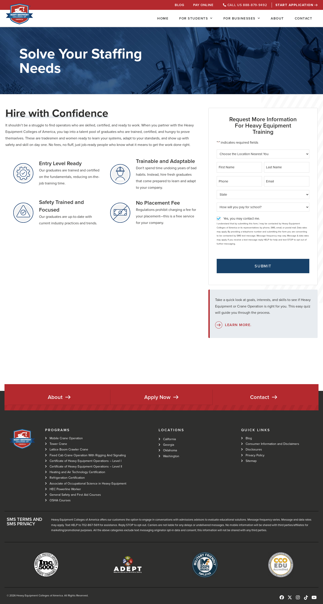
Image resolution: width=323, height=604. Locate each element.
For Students (196, 18)
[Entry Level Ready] (23, 173)
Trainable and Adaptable (165, 161)
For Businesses (241, 18)
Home (162, 18)
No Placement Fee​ (158, 203)
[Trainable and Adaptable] (120, 174)
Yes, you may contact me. (241, 217)
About (277, 18)
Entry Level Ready (60, 163)
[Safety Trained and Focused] (23, 212)
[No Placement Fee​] (120, 212)
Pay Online (203, 4)
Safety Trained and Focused (61, 206)
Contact (303, 18)
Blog (179, 4)
